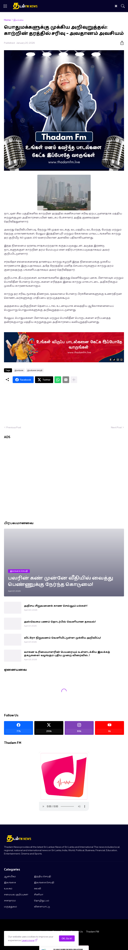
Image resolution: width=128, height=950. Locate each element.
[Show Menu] (5, 6)
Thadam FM (92, 931)
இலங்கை (19, 19)
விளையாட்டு (42, 906)
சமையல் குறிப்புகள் (16, 894)
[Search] (123, 6)
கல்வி (37, 888)
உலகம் (8, 888)
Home (7, 19)
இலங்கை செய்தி (34, 370)
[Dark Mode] (116, 6)
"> (64, 806)
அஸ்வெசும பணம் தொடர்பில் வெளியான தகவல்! (60, 622)
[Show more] (73, 379)
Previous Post (13, 427)
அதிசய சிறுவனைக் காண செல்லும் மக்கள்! (55, 606)
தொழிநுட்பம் (41, 900)
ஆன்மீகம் (10, 876)
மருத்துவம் (10, 906)
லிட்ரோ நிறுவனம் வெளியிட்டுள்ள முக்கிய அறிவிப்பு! (62, 638)
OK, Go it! (67, 938)
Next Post (116, 427)
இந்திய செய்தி (42, 876)
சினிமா (38, 894)
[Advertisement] (64, 404)
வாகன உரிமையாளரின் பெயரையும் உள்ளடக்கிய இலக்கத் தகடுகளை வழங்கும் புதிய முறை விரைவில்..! (67, 653)
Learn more (28, 940)
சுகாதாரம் (10, 900)
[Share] (120, 42)
